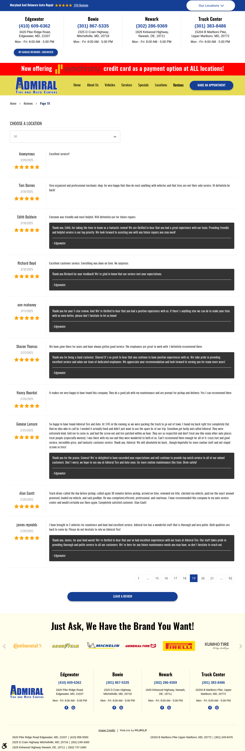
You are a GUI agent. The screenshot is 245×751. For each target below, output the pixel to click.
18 (184, 578)
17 (175, 578)
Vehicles (110, 85)
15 (157, 578)
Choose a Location (26, 124)
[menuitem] (77, 85)
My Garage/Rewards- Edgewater (36, 52)
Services (126, 85)
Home (77, 85)
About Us (93, 85)
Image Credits (107, 730)
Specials (143, 85)
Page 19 (45, 103)
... (148, 578)
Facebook (66, 708)
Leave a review (122, 596)
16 (166, 578)
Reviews (178, 85)
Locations (161, 85)
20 (203, 578)
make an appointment (211, 85)
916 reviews (80, 5)
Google (73, 708)
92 (230, 578)
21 (212, 578)
